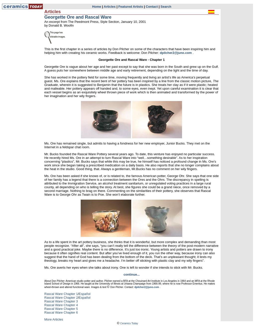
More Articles (53, 319)
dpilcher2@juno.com (176, 53)
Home (96, 6)
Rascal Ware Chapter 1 (61, 294)
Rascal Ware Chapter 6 (61, 312)
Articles (110, 6)
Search (166, 6)
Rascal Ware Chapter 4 (61, 305)
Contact (152, 6)
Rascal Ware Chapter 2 (61, 297)
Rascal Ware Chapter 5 (61, 309)
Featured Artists (130, 6)
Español (84, 294)
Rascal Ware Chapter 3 (61, 301)
